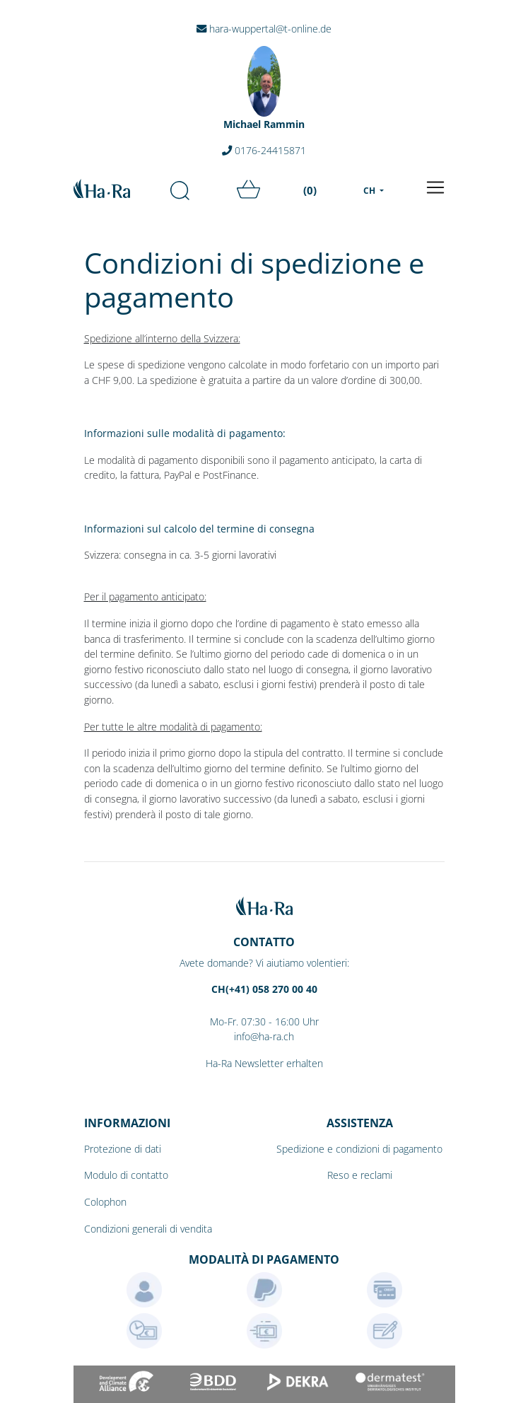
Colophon (105, 1202)
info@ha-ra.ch (264, 1036)
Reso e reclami (359, 1175)
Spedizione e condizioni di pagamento (359, 1148)
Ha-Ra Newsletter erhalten (264, 1063)
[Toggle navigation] (435, 187)
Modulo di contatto (126, 1175)
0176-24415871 (264, 150)
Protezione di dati (122, 1148)
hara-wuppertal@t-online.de (264, 28)
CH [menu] (370, 191)
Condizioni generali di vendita (148, 1228)
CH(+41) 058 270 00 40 (264, 989)
